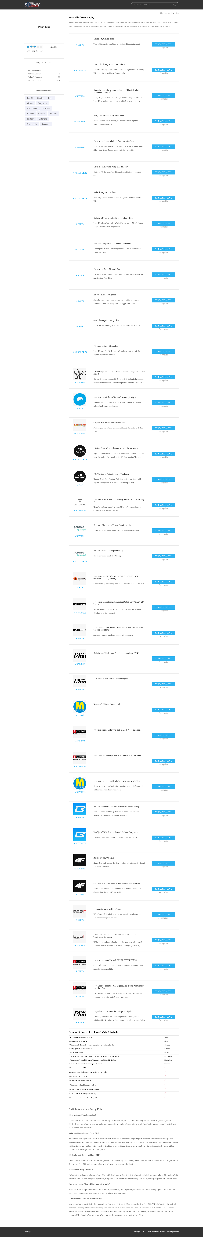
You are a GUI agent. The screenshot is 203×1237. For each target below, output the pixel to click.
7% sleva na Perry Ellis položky (106, 269)
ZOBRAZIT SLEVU (163, 44)
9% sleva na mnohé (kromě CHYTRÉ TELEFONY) (115, 960)
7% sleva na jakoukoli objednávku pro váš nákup (113, 141)
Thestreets (45, 108)
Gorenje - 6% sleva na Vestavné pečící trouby (112, 525)
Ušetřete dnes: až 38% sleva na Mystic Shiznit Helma (115, 448)
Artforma (53, 114)
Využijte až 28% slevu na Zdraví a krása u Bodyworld (115, 832)
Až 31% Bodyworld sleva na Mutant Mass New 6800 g (116, 807)
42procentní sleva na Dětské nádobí (108, 909)
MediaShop (32, 108)
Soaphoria (46, 124)
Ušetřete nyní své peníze (103, 39)
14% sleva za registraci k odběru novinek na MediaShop (116, 781)
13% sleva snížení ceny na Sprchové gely (110, 679)
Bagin (50, 98)
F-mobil (30, 114)
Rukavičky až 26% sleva (103, 858)
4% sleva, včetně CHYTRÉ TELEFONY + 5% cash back (117, 730)
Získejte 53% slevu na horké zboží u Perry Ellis (113, 218)
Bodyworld (42, 103)
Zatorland (43, 119)
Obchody (27, 1232)
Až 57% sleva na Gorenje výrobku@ (108, 551)
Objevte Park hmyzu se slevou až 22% (109, 423)
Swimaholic (32, 124)
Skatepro (31, 119)
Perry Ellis (175, 13)
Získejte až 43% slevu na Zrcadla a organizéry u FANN (116, 653)
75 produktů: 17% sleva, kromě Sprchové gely (112, 1011)
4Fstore (30, 103)
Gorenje (41, 114)
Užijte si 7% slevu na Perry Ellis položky (110, 167)
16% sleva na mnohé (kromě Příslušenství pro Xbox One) (117, 755)
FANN (30, 98)
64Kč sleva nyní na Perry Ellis (106, 320)
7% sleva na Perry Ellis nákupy (106, 346)
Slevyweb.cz (164, 13)
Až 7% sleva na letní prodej (104, 295)
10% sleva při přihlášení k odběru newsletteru (112, 243)
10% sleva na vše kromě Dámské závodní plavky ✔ (114, 397)
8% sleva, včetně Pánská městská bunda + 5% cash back (116, 883)
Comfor (40, 98)
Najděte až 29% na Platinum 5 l (106, 704)
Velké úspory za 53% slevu (104, 192)
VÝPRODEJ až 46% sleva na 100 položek (111, 474)
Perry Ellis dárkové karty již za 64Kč (108, 115)
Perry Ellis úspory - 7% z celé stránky (109, 64)
